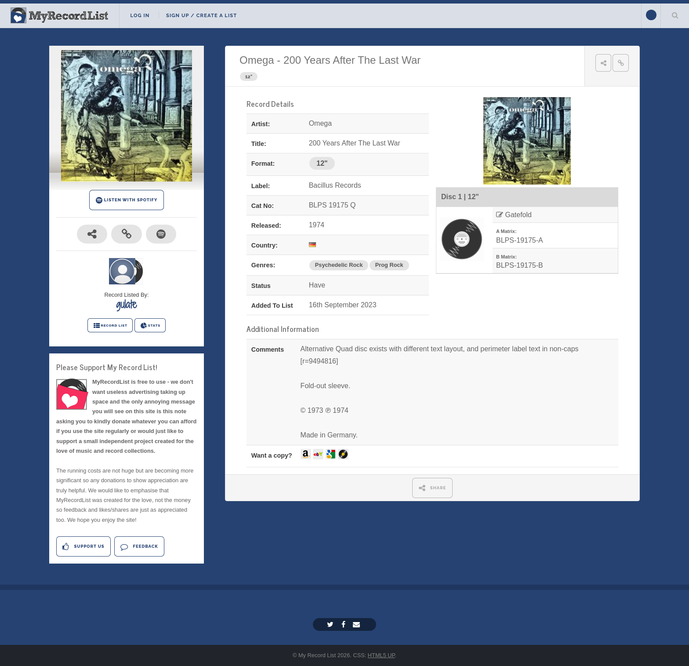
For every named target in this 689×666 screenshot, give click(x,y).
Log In (139, 15)
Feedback (139, 546)
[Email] (357, 624)
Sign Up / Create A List (201, 15)
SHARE (432, 487)
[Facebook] (344, 624)
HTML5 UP (381, 655)
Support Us (83, 546)
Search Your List (675, 15)
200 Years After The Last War (352, 60)
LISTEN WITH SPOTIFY (127, 200)
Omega (256, 60)
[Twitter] (331, 624)
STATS (150, 326)
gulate (126, 304)
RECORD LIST (110, 326)
